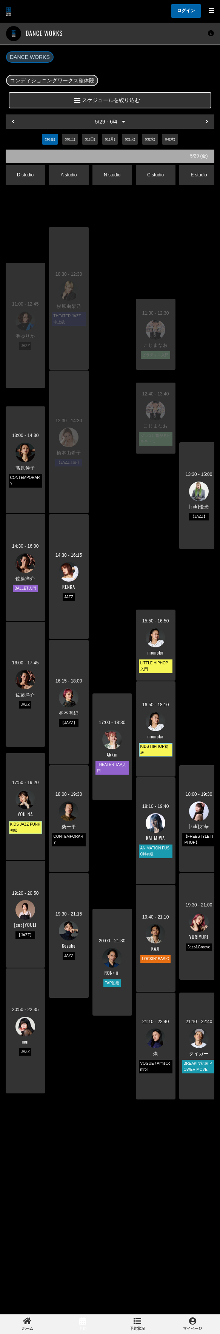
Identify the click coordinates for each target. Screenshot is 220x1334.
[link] (27, 1324)
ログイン (186, 10)
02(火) (130, 139)
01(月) (110, 139)
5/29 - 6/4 (110, 122)
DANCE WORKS (30, 57)
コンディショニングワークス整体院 (52, 80)
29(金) (50, 139)
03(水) (150, 139)
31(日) (90, 139)
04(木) (170, 139)
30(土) (70, 139)
